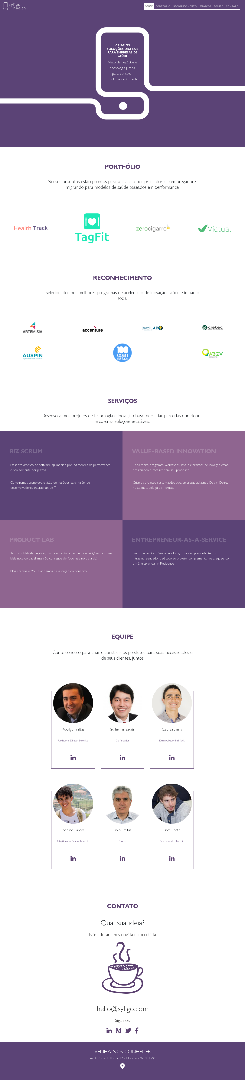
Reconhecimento (185, 6)
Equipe (219, 6)
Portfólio (164, 6)
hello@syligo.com (123, 1008)
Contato (233, 6)
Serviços (206, 6)
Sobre (149, 6)
